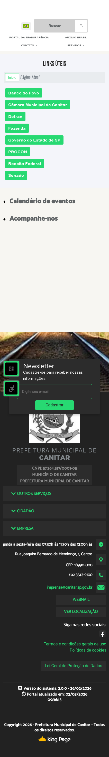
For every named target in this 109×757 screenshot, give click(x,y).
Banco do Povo (23, 93)
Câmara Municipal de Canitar (37, 104)
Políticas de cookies (88, 650)
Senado (16, 175)
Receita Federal (24, 163)
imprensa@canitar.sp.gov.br (69, 587)
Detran (15, 116)
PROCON (17, 151)
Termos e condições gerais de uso (75, 644)
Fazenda (17, 128)
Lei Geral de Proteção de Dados (73, 665)
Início (12, 77)
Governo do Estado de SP (34, 140)
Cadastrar (54, 405)
